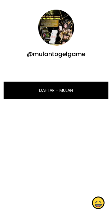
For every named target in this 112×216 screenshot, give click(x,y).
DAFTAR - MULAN (56, 90)
